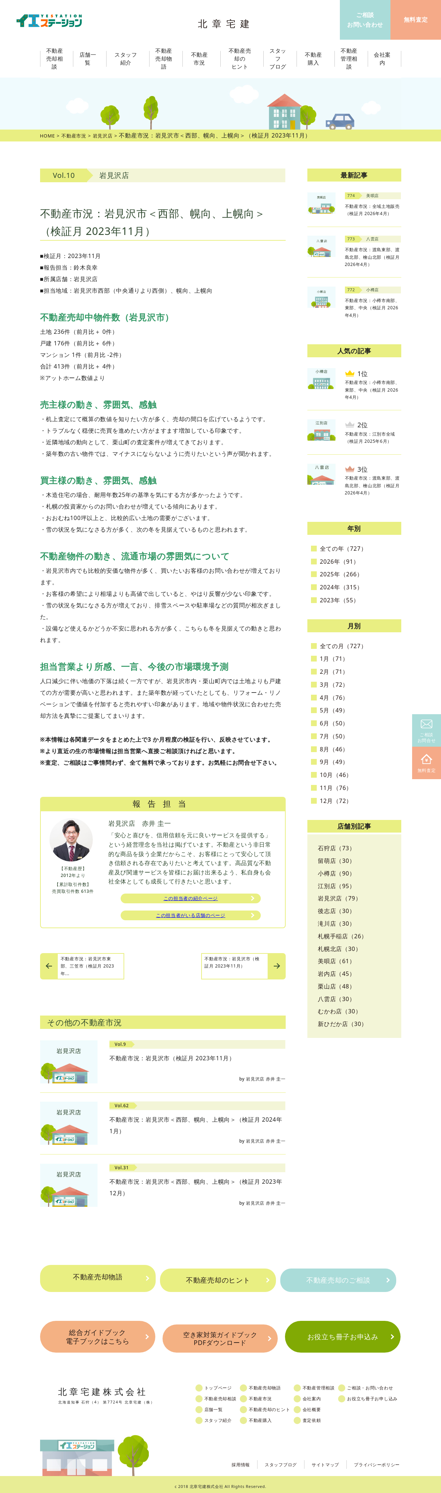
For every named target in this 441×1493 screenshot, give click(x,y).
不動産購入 (267, 1417)
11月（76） (336, 788)
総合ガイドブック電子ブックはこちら (97, 1336)
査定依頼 (322, 1417)
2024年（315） (341, 587)
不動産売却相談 (225, 1395)
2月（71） (334, 672)
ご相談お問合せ (427, 732)
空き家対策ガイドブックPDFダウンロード (220, 1336)
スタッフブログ (266, 1460)
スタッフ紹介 (223, 1417)
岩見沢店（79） (339, 898)
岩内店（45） (336, 974)
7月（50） (334, 736)
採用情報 (222, 1460)
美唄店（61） (336, 961)
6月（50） (334, 723)
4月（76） (334, 698)
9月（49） (334, 762)
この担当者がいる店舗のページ (190, 918)
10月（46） (336, 775)
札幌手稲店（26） (342, 936)
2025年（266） (341, 574)
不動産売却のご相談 (338, 1280)
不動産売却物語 (98, 1280)
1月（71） (334, 659)
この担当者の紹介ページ (190, 899)
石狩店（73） (336, 848)
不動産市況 (201, 58)
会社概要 (322, 1406)
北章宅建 (227, 22)
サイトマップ (316, 1460)
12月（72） (336, 801)
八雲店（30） (336, 999)
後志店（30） (336, 911)
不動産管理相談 (329, 1384)
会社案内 (322, 1395)
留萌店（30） (336, 861)
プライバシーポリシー (373, 1460)
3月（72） (334, 685)
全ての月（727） (343, 646)
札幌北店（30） (339, 949)
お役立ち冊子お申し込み (387, 1395)
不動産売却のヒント (218, 1280)
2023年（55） (339, 600)
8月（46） (334, 749)
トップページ (223, 1384)
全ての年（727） (343, 549)
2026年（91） (339, 562)
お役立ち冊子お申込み (342, 1336)
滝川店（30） (336, 923)
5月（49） (334, 710)
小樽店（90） (336, 873)
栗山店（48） (336, 986)
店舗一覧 (218, 1406)
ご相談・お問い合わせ (384, 1384)
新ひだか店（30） (342, 1024)
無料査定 (427, 764)
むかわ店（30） (339, 1011)
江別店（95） (336, 886)
